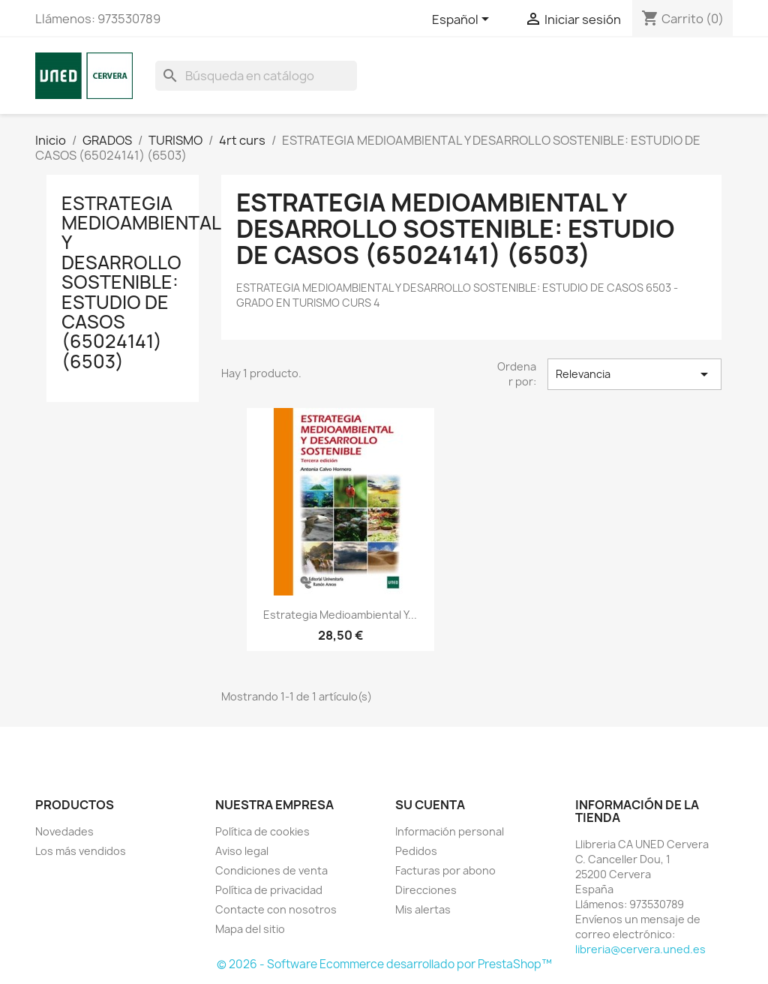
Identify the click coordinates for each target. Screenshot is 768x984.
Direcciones (426, 890)
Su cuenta (430, 804)
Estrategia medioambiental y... (340, 615)
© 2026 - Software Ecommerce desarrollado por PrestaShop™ (384, 964)
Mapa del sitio (250, 929)
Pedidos (416, 851)
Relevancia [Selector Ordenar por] (634, 374)
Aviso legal (241, 851)
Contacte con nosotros (276, 909)
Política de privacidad (268, 890)
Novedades (64, 831)
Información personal (449, 831)
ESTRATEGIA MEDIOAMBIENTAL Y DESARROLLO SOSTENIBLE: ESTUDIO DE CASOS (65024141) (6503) (141, 282)
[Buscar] (256, 76)
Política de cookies (262, 831)
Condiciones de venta (271, 870)
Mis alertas (423, 909)
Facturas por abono (445, 870)
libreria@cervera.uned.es (640, 949)
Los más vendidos (80, 851)
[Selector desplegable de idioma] (463, 20)
